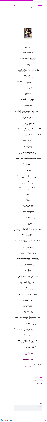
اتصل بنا (21, 0)
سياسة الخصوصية (31, 0)
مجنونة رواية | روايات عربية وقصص (33, 420)
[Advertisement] (28, 16)
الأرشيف (15, 0)
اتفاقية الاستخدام (26, 0)
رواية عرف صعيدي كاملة (28, 354)
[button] (39, 380)
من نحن (23, 0)
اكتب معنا (18, 0)
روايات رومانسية (31, 2)
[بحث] (5, 2)
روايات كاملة (22, 2)
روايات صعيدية (26, 2)
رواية (28, 365)
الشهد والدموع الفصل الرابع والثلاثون (28, 366)
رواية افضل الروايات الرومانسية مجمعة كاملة (28, 359)
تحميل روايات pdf (19, 2)
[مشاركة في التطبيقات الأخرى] (33, 380)
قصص (15, 2)
